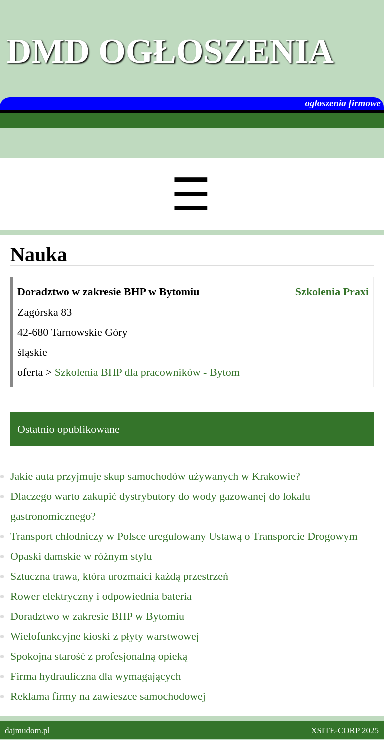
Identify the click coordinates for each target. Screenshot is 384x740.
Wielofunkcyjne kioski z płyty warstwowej (105, 636)
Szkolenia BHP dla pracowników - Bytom (147, 372)
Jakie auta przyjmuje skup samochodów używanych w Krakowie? (155, 476)
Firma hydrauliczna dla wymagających (95, 676)
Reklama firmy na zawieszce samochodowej (108, 696)
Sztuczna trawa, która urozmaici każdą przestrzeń (119, 576)
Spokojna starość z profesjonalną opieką (99, 656)
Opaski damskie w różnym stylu (81, 556)
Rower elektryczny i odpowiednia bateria (101, 596)
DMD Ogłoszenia (170, 51)
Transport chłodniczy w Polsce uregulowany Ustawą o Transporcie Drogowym (184, 536)
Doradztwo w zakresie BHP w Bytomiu (97, 616)
